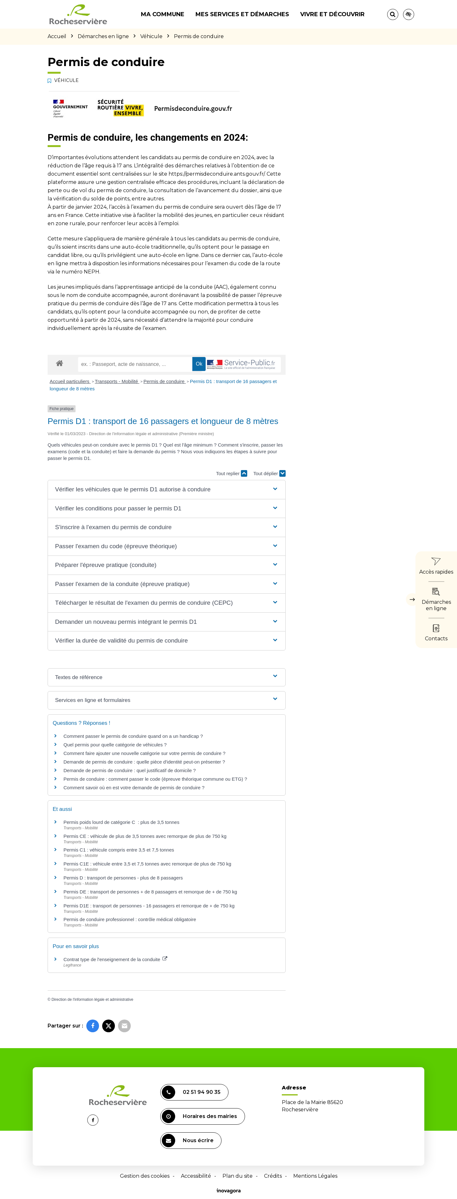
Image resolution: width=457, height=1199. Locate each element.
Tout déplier (269, 473)
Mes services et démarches (242, 14)
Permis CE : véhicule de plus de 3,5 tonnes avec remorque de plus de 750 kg (145, 836)
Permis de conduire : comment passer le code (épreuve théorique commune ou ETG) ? (155, 779)
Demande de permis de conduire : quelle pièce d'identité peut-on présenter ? (144, 762)
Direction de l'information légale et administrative (92, 999)
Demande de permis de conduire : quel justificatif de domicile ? (129, 770)
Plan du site (237, 1176)
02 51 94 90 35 (191, 1092)
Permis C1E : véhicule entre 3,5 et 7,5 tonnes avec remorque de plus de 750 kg (147, 863)
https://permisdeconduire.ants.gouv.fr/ (216, 174)
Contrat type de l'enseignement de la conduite (115, 959)
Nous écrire (188, 1140)
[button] (166, 489)
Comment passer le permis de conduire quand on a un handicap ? (133, 736)
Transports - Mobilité (117, 381)
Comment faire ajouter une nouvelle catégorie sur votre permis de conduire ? (144, 753)
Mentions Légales (315, 1176)
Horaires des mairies (199, 1116)
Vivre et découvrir (332, 14)
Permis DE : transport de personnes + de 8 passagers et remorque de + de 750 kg (150, 891)
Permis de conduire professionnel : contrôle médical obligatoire (129, 919)
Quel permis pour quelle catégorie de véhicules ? (115, 744)
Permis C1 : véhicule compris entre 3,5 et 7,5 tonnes (118, 849)
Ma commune (162, 14)
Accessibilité (196, 1176)
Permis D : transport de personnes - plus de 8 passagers (123, 877)
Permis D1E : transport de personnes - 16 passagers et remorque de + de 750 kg (149, 905)
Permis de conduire (164, 381)
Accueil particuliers (70, 381)
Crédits (273, 1176)
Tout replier (231, 473)
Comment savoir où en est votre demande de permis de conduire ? (133, 787)
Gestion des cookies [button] (144, 1176)
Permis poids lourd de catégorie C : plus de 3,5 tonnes (121, 822)
